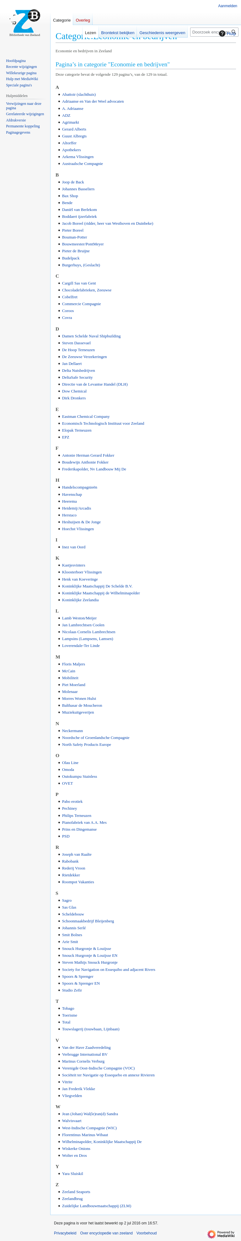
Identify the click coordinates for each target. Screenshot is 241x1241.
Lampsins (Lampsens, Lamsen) (87, 638)
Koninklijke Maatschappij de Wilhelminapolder (101, 593)
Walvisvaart (72, 1120)
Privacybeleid (65, 1233)
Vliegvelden (72, 1095)
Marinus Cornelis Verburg (83, 1061)
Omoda (68, 769)
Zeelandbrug (72, 1198)
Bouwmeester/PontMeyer (83, 244)
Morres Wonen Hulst (79, 698)
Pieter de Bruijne (76, 251)
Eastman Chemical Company (86, 416)
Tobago (68, 1008)
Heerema (69, 501)
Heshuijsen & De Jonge (81, 522)
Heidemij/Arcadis (76, 508)
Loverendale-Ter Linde (81, 645)
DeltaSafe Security (77, 377)
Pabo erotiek (72, 801)
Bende (67, 202)
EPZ (65, 437)
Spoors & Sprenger (78, 976)
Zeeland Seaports (76, 1191)
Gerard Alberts (74, 129)
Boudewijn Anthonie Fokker (85, 462)
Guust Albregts (74, 136)
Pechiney (69, 808)
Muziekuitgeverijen (78, 712)
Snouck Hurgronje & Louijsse (86, 948)
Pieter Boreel (72, 230)
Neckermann (72, 730)
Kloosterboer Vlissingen (82, 572)
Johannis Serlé (74, 928)
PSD (66, 836)
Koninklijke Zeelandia (80, 599)
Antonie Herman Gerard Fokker (88, 455)
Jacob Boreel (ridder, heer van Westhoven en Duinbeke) (107, 223)
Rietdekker (71, 875)
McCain (68, 671)
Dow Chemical (74, 391)
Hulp (226, 33)
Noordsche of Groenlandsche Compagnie (96, 737)
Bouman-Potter (74, 237)
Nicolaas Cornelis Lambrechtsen (88, 631)
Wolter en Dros (74, 1155)
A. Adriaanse (72, 108)
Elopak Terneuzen (77, 430)
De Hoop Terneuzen (78, 349)
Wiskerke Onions (76, 1148)
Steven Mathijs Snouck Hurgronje (90, 962)
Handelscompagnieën (79, 487)
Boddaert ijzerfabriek (79, 216)
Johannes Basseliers (78, 189)
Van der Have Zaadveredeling (86, 1047)
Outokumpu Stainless (79, 776)
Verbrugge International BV (85, 1054)
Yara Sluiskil (72, 1173)
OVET (67, 783)
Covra (67, 317)
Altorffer (69, 143)
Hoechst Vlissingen (78, 528)
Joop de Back (73, 182)
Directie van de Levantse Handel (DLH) (95, 384)
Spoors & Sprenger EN (81, 983)
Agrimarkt (70, 122)
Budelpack (71, 258)
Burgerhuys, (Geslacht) (81, 265)
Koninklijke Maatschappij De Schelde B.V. (97, 586)
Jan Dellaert (72, 363)
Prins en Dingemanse (79, 829)
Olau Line (70, 762)
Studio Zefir (72, 990)
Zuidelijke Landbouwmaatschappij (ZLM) (96, 1205)
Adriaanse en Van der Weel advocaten (93, 101)
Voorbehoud (147, 1233)
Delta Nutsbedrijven (78, 370)
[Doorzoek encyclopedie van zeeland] (214, 32)
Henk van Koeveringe (80, 579)
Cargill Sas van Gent (79, 283)
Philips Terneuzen (76, 815)
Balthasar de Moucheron (82, 705)
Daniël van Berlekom (79, 209)
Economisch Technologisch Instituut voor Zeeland (103, 423)
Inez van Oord (73, 547)
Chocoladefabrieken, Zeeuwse (86, 290)
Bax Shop (70, 195)
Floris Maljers (73, 664)
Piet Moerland (73, 684)
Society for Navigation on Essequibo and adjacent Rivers (108, 969)
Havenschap (72, 494)
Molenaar (70, 691)
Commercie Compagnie (81, 303)
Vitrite (67, 1081)
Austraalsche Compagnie (82, 163)
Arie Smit (70, 941)
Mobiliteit (70, 677)
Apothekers (71, 149)
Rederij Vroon (73, 868)
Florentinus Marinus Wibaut (85, 1134)
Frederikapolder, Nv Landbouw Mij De (94, 469)
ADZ (66, 115)
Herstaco (69, 515)
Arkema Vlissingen (78, 156)
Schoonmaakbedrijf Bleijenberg (88, 921)
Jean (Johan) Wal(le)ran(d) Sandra (90, 1113)
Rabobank (70, 861)
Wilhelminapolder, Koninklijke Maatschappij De (102, 1141)
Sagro (67, 900)
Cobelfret (70, 297)
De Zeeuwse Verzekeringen (84, 356)
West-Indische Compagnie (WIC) (89, 1128)
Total (66, 1022)
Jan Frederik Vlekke (78, 1088)
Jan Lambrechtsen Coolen (83, 625)
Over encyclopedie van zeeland (106, 1233)
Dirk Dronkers (74, 398)
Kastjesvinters (73, 565)
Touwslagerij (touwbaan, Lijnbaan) (91, 1029)
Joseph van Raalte (77, 854)
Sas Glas (69, 907)
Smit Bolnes (72, 934)
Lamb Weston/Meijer (79, 618)
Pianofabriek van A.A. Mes (84, 822)
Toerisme (69, 1015)
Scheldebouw (73, 914)
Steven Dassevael (76, 343)
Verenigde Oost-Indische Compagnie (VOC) (98, 1068)
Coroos (68, 310)
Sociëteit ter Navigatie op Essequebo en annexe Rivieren (108, 1075)
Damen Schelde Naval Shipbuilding (91, 336)
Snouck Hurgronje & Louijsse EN (90, 955)
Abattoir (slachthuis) (79, 94)
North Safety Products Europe (86, 744)
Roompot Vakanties (78, 881)
